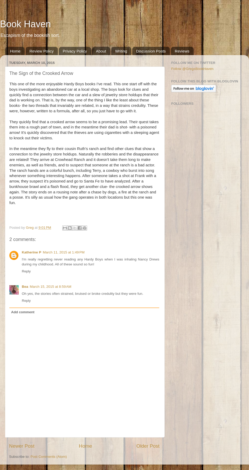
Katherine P (31, 252)
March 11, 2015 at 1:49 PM (64, 252)
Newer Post (21, 446)
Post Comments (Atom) (49, 457)
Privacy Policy (75, 51)
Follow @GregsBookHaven (192, 69)
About (101, 51)
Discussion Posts (151, 51)
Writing (121, 51)
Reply (26, 271)
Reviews (182, 51)
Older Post (148, 446)
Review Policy (42, 51)
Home (15, 51)
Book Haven (25, 24)
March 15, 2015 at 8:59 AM (50, 287)
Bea (25, 287)
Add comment (22, 312)
